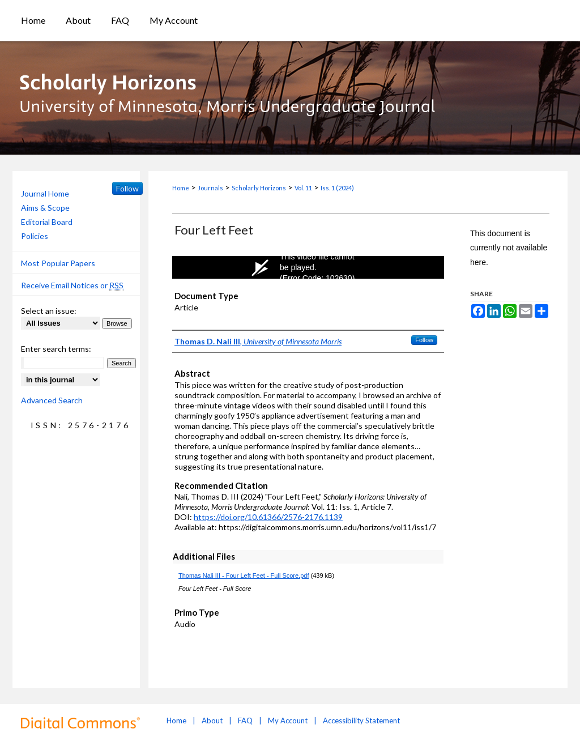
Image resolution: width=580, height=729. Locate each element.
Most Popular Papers (58, 263)
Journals (210, 187)
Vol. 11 (303, 187)
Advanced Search (52, 400)
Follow (424, 339)
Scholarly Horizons (259, 187)
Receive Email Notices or (72, 285)
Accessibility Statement (361, 720)
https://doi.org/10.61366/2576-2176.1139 (268, 517)
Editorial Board (46, 222)
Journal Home (45, 193)
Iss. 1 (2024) (337, 187)
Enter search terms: (56, 348)
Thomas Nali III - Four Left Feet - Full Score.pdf (243, 575)
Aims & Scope (45, 207)
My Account (288, 720)
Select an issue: (48, 311)
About (212, 720)
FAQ (245, 720)
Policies (34, 236)
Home (180, 187)
